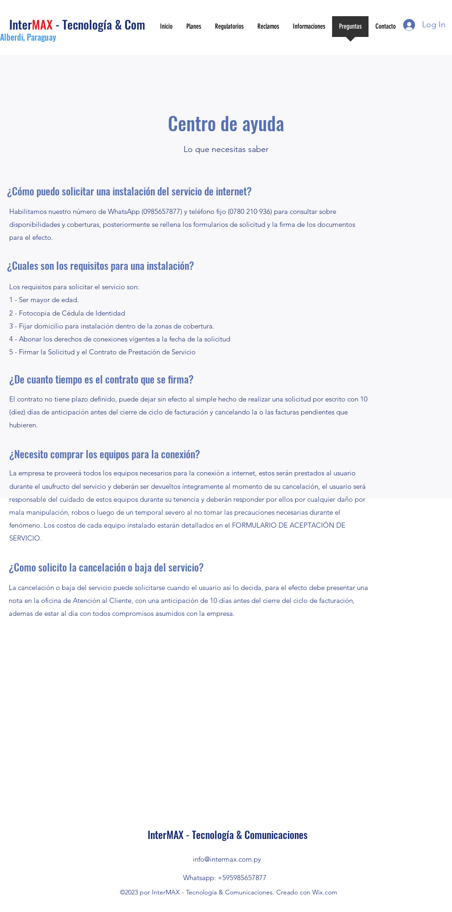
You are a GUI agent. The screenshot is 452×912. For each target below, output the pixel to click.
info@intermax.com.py (227, 859)
